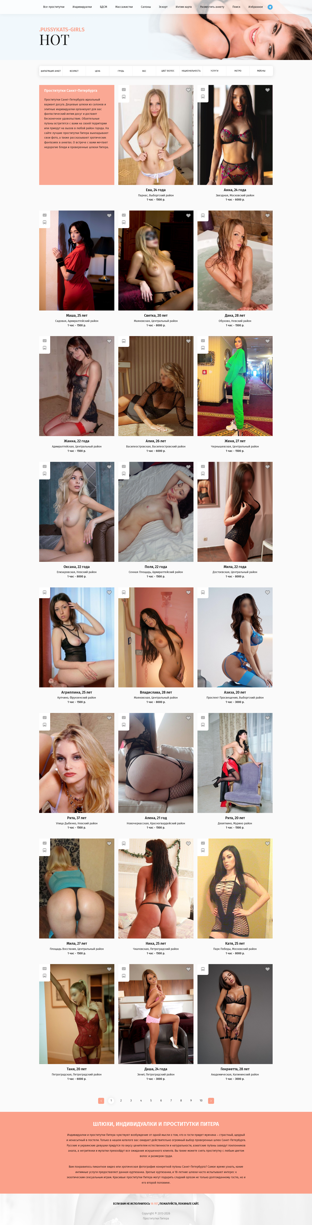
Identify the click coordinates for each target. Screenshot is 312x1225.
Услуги (214, 71)
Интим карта (184, 7)
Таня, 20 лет (77, 1069)
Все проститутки (53, 7)
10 (201, 1100)
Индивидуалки (82, 7)
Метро (237, 71)
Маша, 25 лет (76, 315)
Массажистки (124, 7)
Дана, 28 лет (235, 315)
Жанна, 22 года (76, 441)
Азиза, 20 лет (235, 692)
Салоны (146, 7)
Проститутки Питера (156, 1218)
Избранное (255, 7)
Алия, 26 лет (156, 441)
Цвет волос (167, 71)
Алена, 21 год (156, 818)
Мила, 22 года (235, 567)
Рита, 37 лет (76, 818)
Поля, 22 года (156, 567)
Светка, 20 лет (155, 315)
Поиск (236, 7)
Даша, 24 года (156, 1069)
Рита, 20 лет (235, 818)
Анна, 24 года (235, 190)
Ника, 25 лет (156, 943)
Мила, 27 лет (77, 943)
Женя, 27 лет (235, 441)
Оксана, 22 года (77, 567)
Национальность (191, 71)
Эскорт (163, 7)
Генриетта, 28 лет (235, 1069)
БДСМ (103, 7)
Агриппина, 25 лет (76, 692)
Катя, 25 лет (235, 943)
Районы (261, 71)
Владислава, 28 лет (156, 692)
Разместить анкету (212, 7)
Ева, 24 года (156, 190)
